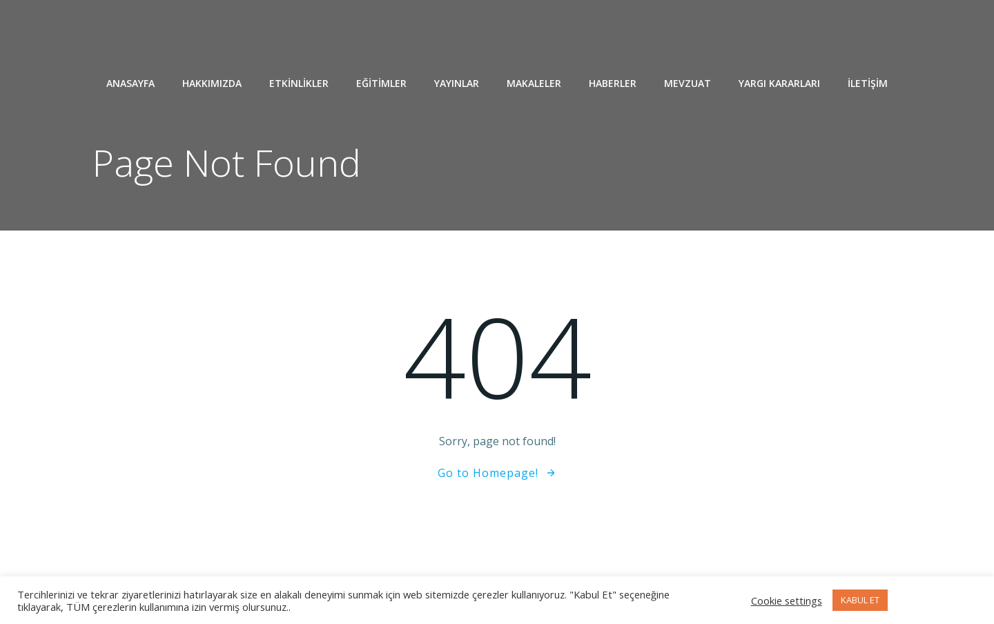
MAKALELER (534, 83)
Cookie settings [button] (786, 600)
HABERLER (612, 83)
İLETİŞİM (868, 83)
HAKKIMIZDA (212, 83)
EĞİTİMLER (381, 83)
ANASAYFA (130, 83)
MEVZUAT (687, 83)
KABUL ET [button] (860, 600)
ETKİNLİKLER (299, 83)
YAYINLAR (456, 83)
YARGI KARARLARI (779, 83)
